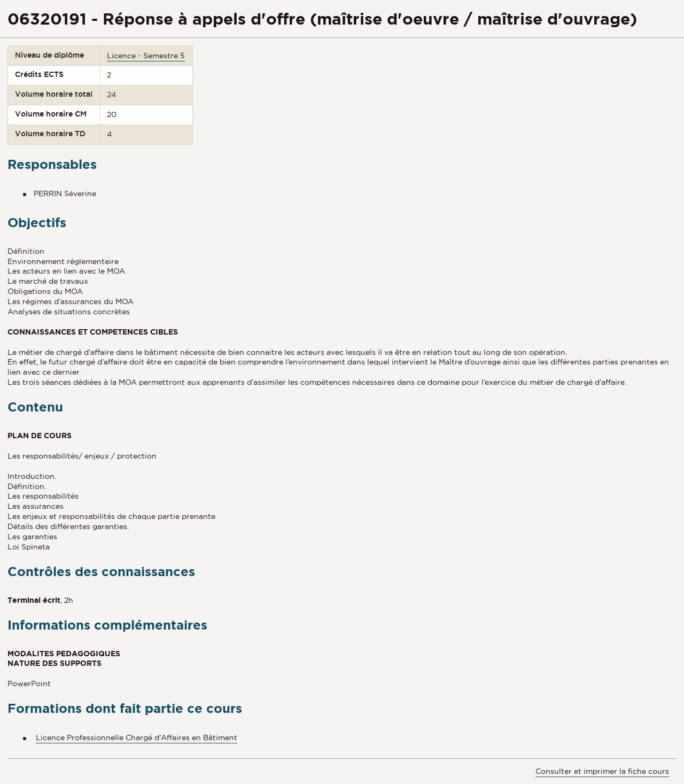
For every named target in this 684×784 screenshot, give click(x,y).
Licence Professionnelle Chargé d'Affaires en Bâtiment (136, 737)
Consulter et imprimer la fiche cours (602, 771)
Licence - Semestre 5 (146, 55)
